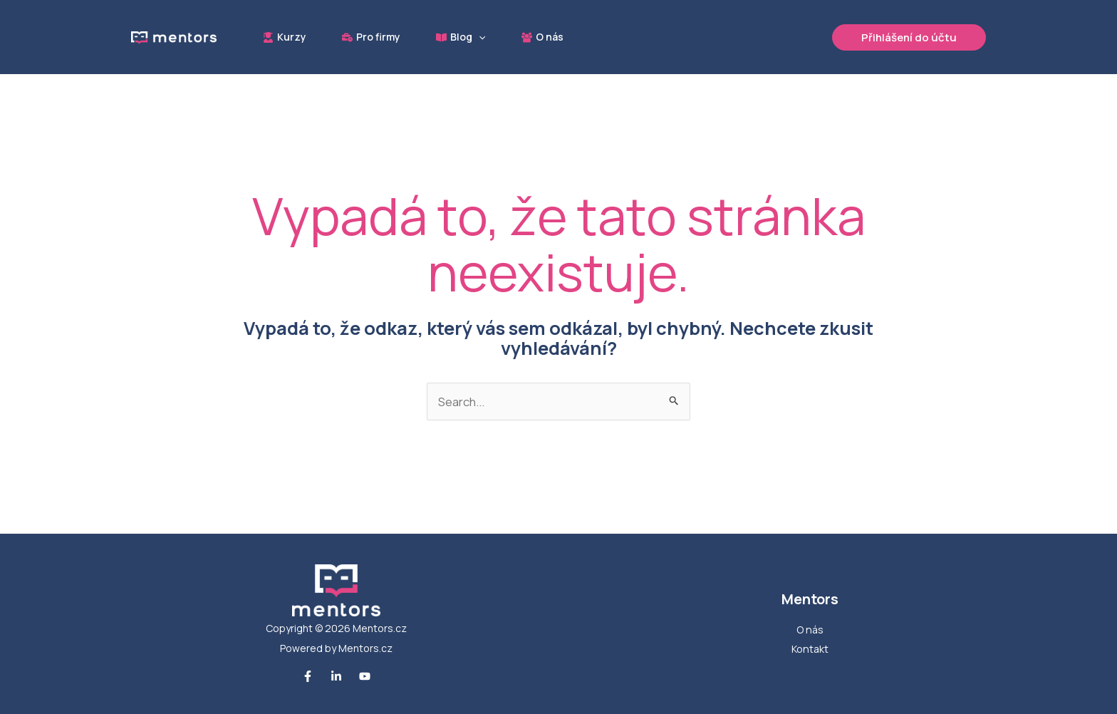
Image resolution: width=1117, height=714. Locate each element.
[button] (483, 37)
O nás (810, 629)
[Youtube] (364, 677)
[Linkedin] (336, 677)
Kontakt (809, 649)
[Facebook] (307, 677)
